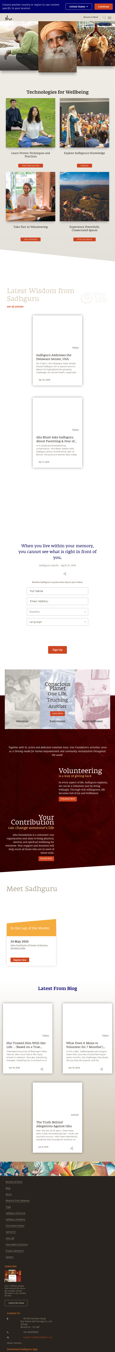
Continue (103, 6)
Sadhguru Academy (15, 1319)
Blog (8, 1288)
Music (9, 1294)
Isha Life (10, 1338)
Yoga (8, 1307)
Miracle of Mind (14, 1281)
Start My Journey (30, 165)
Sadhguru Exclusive (15, 1313)
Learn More (57, 813)
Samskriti (11, 1332)
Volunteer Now (67, 899)
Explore (84, 165)
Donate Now (46, 958)
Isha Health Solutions (17, 1344)
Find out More (84, 239)
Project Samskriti (15, 1350)
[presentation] (57, 734)
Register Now (19, 1059)
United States (78, 6)
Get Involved (30, 239)
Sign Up (57, 749)
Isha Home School (15, 1325)
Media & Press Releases (18, 1300)
